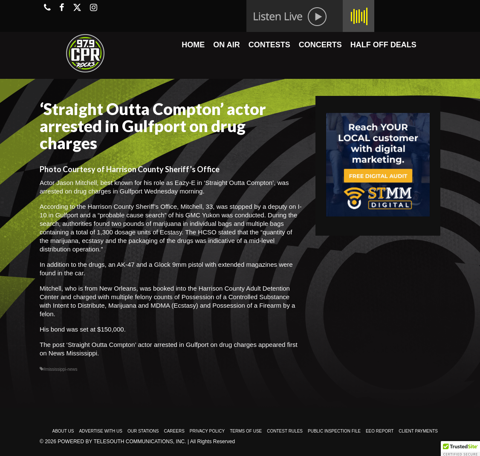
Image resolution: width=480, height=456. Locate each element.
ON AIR (226, 44)
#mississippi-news (60, 369)
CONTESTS (269, 44)
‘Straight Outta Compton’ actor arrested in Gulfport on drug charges (162, 344)
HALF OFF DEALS (383, 44)
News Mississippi (73, 353)
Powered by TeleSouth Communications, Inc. (122, 441)
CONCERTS (320, 44)
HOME (193, 44)
